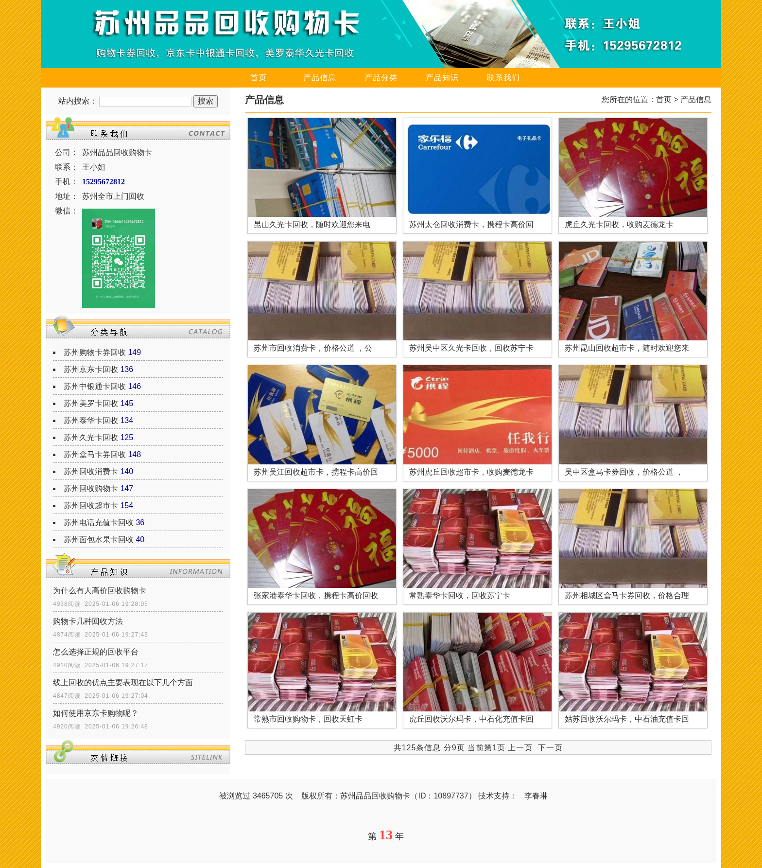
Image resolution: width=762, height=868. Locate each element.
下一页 (550, 748)
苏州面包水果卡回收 (99, 539)
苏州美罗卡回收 (91, 403)
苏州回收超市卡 (91, 505)
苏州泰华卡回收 (91, 420)
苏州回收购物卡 (91, 488)
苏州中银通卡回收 (95, 386)
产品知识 (442, 77)
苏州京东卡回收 (91, 369)
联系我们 (503, 77)
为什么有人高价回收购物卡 (99, 590)
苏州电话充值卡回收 (99, 522)
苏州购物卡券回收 (95, 352)
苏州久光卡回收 (91, 437)
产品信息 (319, 77)
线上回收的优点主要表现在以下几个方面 (123, 682)
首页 (258, 77)
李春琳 (536, 796)
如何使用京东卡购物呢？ (96, 713)
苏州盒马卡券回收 (95, 454)
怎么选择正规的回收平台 (96, 652)
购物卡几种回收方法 (88, 621)
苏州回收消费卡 (91, 471)
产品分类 (381, 77)
